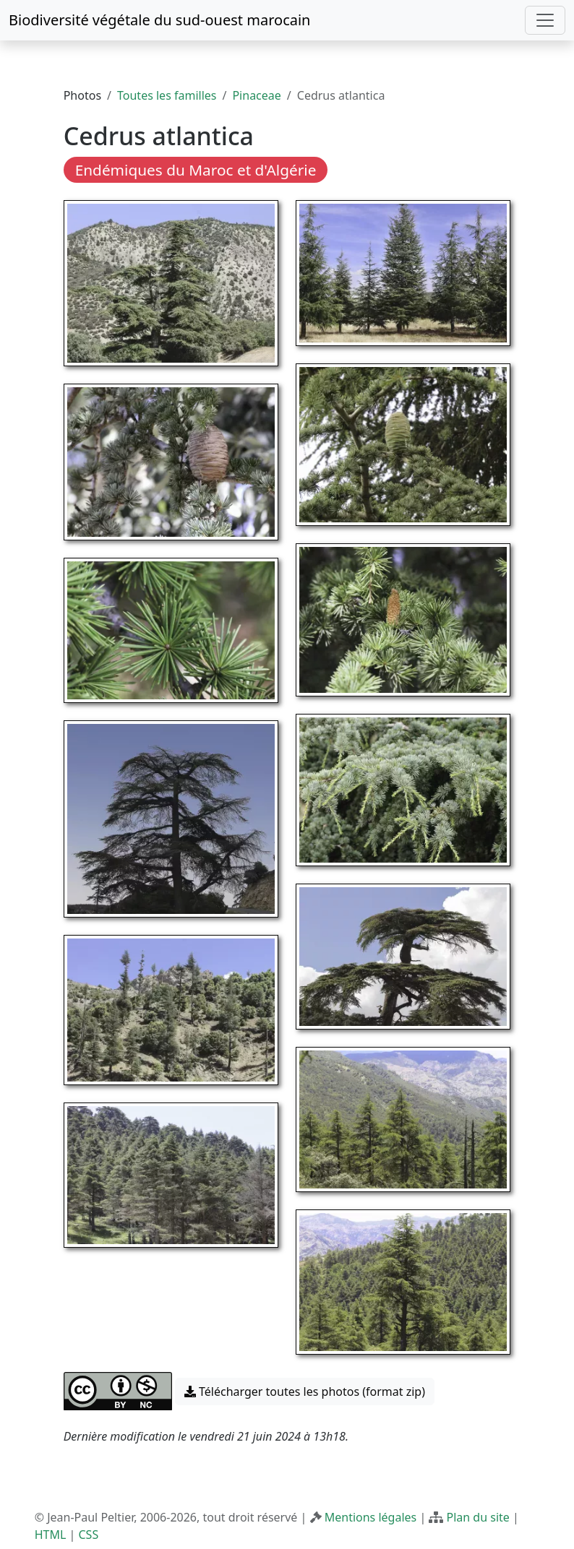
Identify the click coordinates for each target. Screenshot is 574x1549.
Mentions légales (371, 1517)
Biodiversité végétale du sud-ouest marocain (159, 20)
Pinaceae (256, 95)
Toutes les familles (166, 95)
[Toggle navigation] (545, 20)
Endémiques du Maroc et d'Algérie (196, 170)
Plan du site (478, 1517)
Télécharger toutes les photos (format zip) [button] (304, 1391)
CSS (88, 1534)
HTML (51, 1534)
